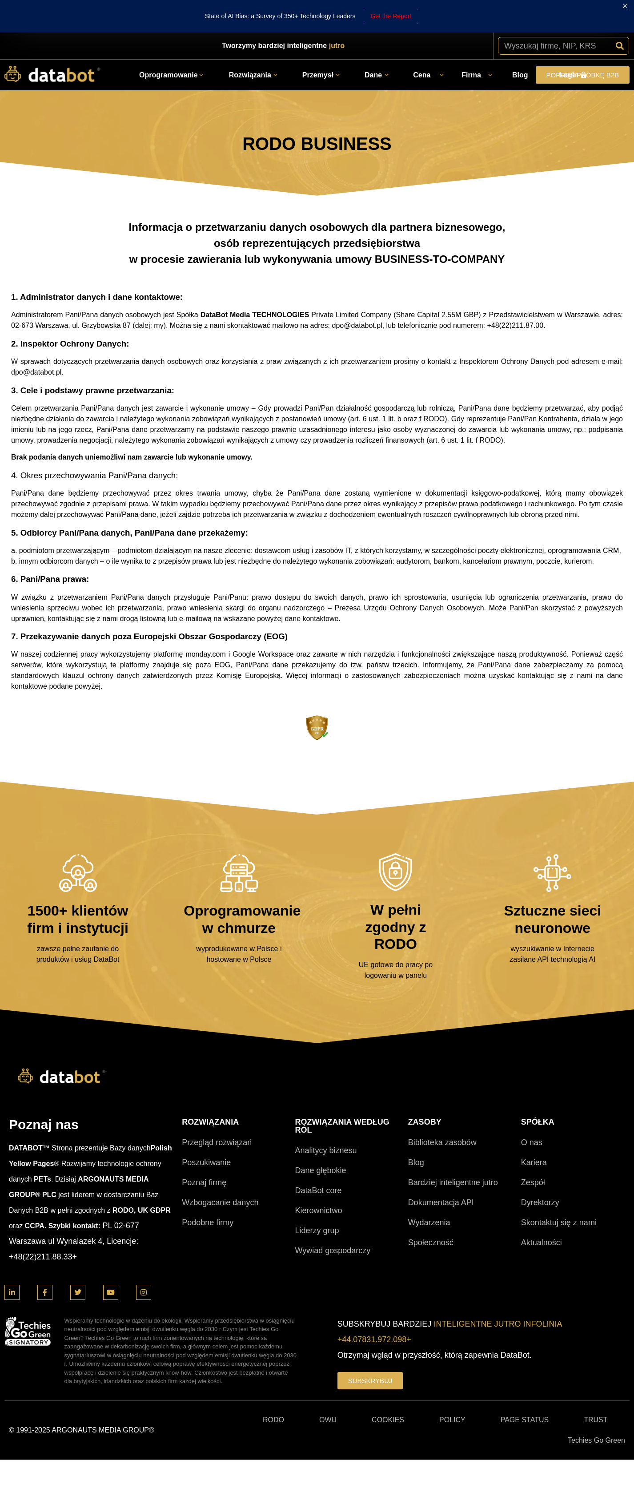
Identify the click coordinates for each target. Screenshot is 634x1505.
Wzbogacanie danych (220, 1170)
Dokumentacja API (441, 1170)
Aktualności (541, 1210)
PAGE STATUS (525, 1387)
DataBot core (318, 1158)
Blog (416, 1130)
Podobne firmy (207, 1190)
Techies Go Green (596, 1408)
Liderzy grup (317, 1198)
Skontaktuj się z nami (559, 1190)
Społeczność (430, 1210)
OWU (328, 1387)
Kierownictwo (318, 1178)
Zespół (533, 1150)
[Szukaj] (620, 13)
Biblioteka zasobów (442, 1110)
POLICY (452, 1387)
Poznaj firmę (204, 1150)
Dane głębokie (320, 1138)
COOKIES (388, 1387)
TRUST (595, 1387)
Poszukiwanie (206, 1130)
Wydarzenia (429, 1190)
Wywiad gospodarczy (332, 1218)
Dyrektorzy (540, 1170)
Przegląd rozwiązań (217, 1110)
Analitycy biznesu (326, 1118)
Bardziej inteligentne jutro (453, 1150)
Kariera (534, 1130)
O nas (531, 1110)
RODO (273, 1387)
